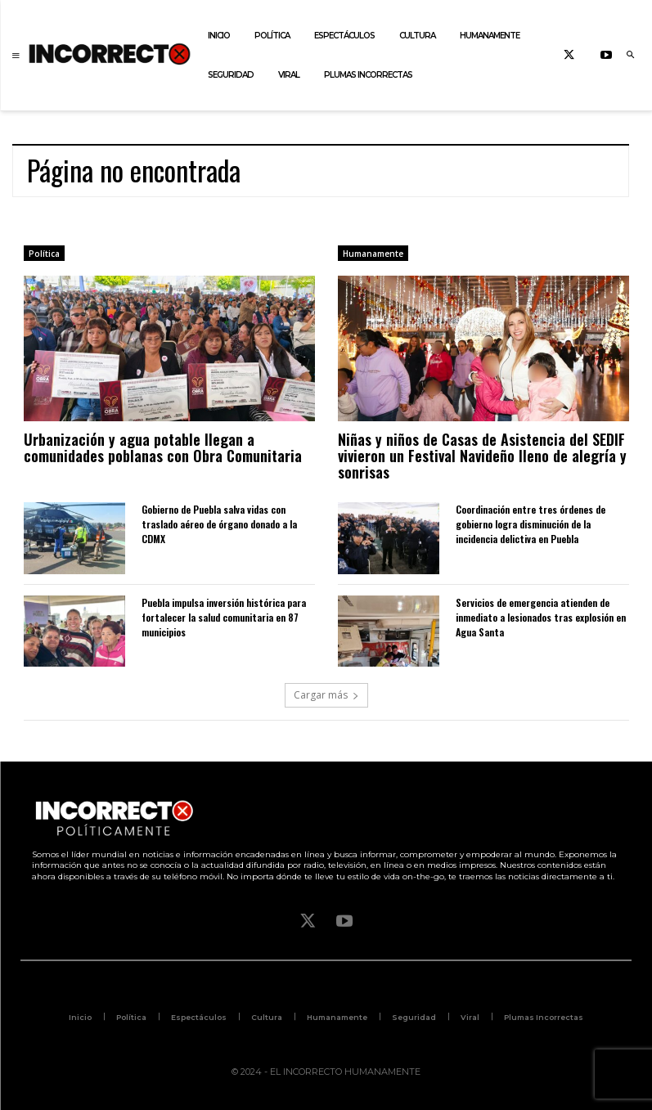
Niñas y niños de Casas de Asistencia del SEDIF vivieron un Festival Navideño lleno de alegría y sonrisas (482, 456)
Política (44, 253)
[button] (630, 55)
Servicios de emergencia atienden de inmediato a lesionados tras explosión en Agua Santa (541, 617)
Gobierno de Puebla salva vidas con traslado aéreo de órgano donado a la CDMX (219, 524)
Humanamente (373, 253)
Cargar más (326, 695)
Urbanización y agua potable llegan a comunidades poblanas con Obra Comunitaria (163, 447)
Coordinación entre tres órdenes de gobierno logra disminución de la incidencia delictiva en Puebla (530, 524)
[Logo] (109, 53)
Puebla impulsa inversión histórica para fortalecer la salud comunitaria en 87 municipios (224, 617)
